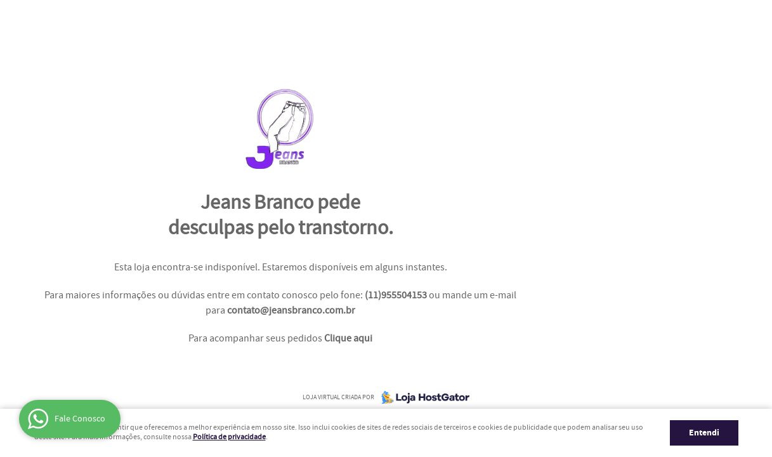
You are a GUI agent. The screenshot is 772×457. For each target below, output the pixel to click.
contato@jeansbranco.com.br (291, 310)
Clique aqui (348, 338)
